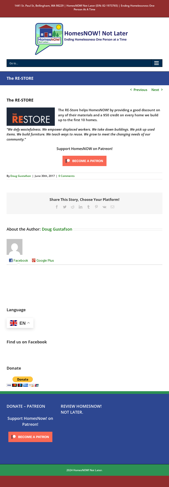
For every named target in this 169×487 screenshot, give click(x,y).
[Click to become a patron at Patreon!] (84, 156)
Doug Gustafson (20, 176)
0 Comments (67, 176)
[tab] (18, 261)
